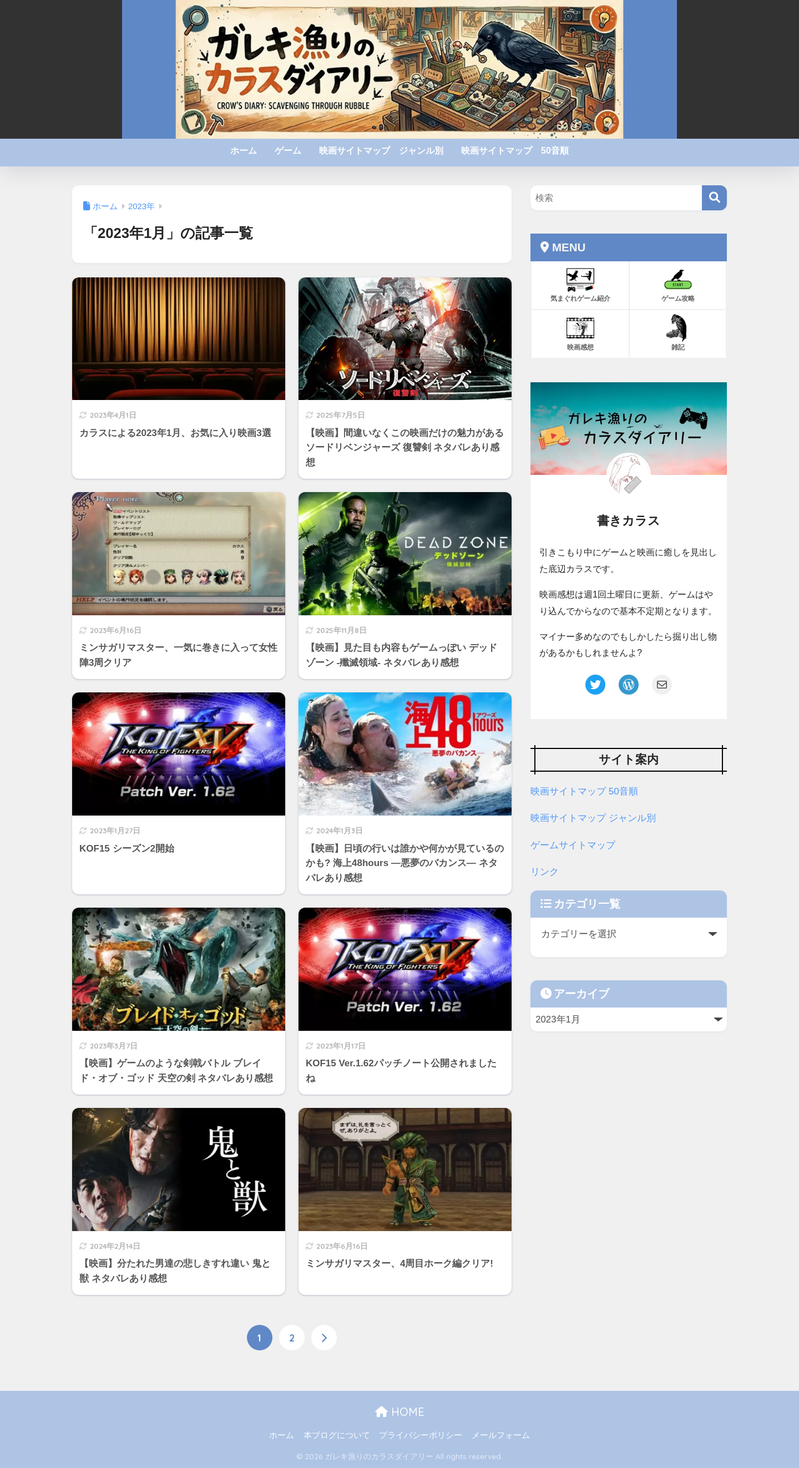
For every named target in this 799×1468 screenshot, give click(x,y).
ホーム (243, 150)
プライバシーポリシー (420, 1435)
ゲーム (288, 150)
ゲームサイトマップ (572, 845)
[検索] (714, 197)
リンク (544, 872)
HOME (399, 1412)
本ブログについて (337, 1435)
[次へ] (324, 1338)
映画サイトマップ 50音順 (515, 150)
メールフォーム (501, 1435)
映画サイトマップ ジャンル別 (381, 150)
